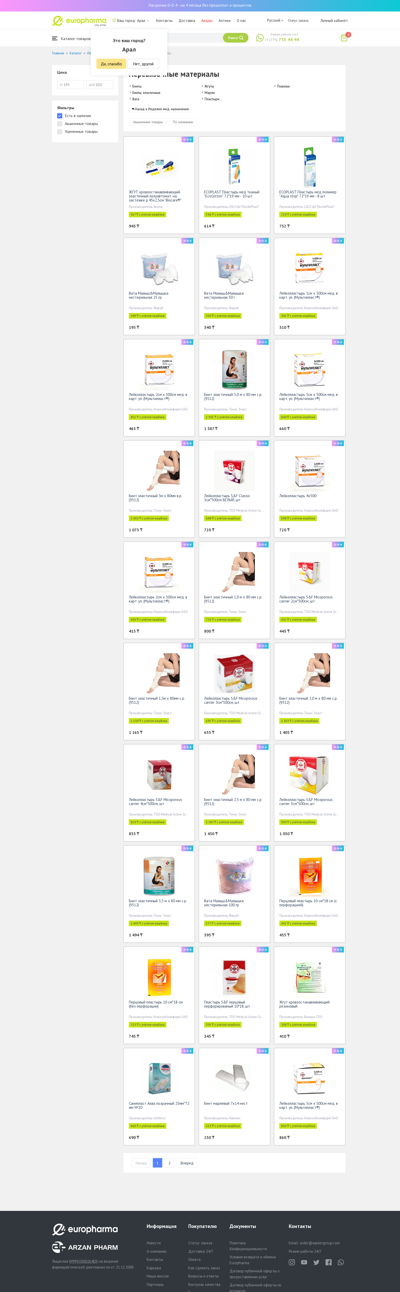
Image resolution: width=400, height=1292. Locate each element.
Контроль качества (204, 1284)
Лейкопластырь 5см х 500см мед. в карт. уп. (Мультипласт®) (308, 1107)
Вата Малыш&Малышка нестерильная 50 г (224, 297)
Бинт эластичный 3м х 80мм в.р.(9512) (155, 499)
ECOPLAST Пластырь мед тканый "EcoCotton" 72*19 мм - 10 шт (231, 195)
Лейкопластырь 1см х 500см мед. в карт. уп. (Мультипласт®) (308, 297)
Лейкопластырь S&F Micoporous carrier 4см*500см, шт (155, 803)
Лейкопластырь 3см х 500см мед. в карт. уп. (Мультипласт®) (308, 398)
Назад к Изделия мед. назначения (162, 110)
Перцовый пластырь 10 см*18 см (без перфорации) (156, 1005)
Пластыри (212, 99)
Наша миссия (158, 1276)
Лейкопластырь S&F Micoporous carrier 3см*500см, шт (230, 702)
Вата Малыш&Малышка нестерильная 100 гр (224, 904)
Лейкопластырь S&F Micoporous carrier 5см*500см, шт (306, 803)
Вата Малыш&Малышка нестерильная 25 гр (148, 297)
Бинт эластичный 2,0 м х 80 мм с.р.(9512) (308, 702)
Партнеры (155, 1284)
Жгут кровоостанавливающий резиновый (304, 1005)
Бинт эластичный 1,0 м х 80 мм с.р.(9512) (233, 600)
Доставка (187, 20)
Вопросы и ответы (203, 1276)
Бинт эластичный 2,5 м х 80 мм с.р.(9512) (233, 803)
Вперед (187, 1164)
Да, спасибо (111, 63)
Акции (206, 20)
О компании (156, 1251)
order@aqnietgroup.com (320, 1242)
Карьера (154, 1267)
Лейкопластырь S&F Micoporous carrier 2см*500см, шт (306, 600)
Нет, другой (143, 63)
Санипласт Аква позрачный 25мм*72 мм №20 (159, 1107)
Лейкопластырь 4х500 (297, 497)
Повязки (283, 86)
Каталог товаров (71, 38)
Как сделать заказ (204, 1267)
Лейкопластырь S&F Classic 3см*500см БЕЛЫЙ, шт (227, 499)
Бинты (137, 86)
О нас (241, 20)
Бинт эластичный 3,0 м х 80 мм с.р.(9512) (233, 398)
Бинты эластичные (146, 92)
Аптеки (225, 20)
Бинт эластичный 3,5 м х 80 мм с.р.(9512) (158, 904)
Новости (154, 1242)
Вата (135, 99)
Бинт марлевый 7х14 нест (226, 1105)
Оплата (194, 1259)
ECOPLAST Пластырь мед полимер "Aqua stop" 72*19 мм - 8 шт (307, 195)
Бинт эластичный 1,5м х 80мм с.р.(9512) (157, 702)
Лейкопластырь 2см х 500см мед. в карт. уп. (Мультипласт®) (158, 398)
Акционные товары (148, 123)
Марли (210, 92)
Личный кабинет (334, 20)
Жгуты (209, 86)
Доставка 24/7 (200, 1251)
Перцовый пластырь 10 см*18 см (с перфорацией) (308, 904)
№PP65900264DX (83, 1261)
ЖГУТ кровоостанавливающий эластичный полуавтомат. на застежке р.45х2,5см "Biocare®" (155, 197)
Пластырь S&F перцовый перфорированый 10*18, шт (227, 1005)
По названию (183, 123)
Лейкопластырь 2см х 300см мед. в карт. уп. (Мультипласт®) (158, 600)
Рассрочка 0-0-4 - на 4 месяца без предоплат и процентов (200, 5)
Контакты (164, 20)
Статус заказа (298, 20)
